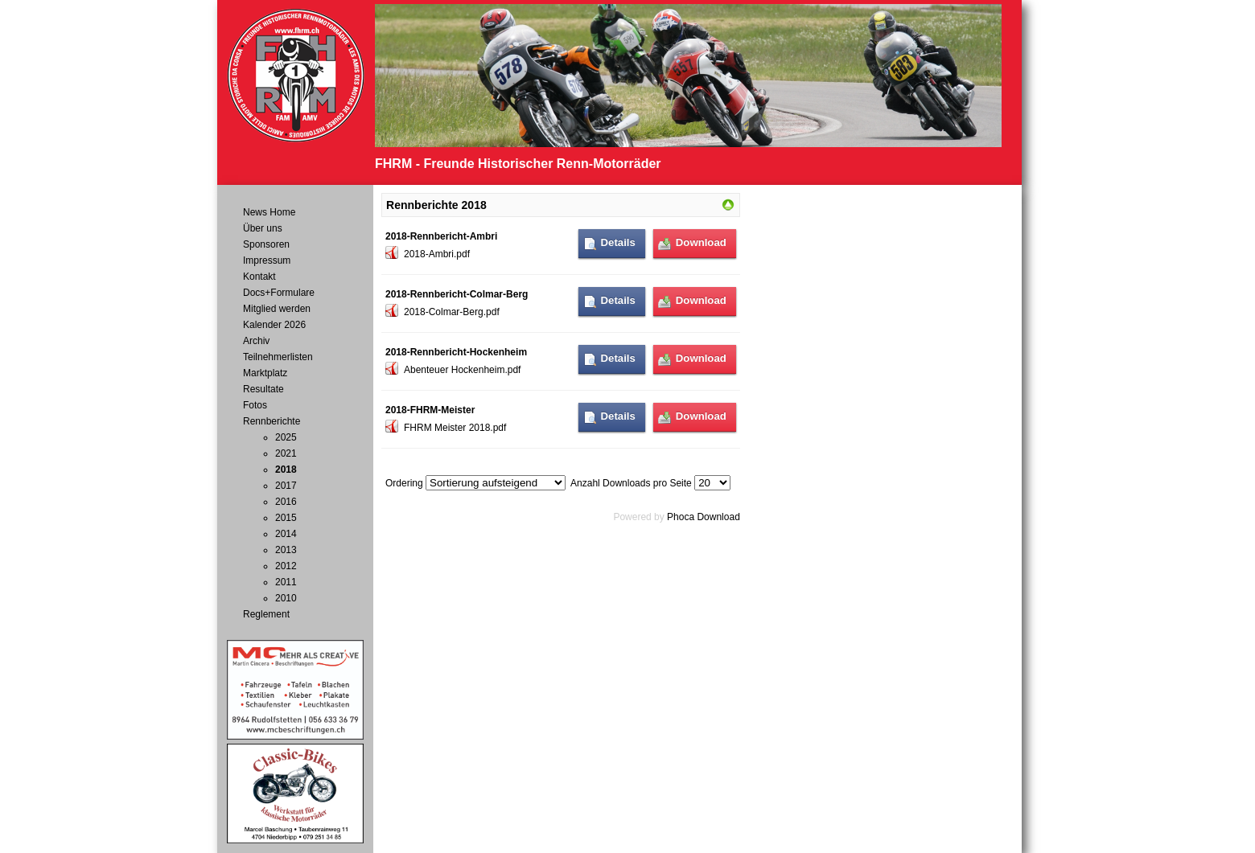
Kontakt (259, 276)
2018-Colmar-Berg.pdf (452, 312)
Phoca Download (703, 517)
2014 (286, 533)
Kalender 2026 (274, 324)
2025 (286, 437)
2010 (286, 598)
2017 (286, 485)
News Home (269, 212)
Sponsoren (266, 244)
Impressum (266, 260)
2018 (286, 469)
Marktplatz (265, 373)
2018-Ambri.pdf (437, 254)
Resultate (263, 389)
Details (618, 242)
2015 (286, 517)
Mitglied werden (277, 308)
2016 (286, 501)
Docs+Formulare (279, 292)
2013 (286, 550)
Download (701, 242)
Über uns (262, 228)
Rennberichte (271, 421)
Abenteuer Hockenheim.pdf (462, 369)
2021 (286, 453)
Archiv (256, 341)
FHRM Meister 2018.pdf (455, 427)
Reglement (266, 614)
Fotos (255, 405)
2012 (286, 566)
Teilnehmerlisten (278, 357)
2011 (286, 582)
